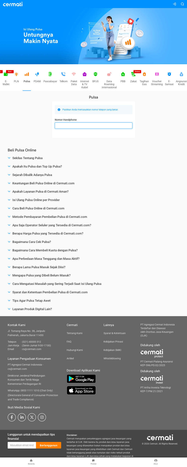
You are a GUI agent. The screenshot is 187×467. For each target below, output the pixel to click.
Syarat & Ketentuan (115, 333)
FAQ (69, 341)
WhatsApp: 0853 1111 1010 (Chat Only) (30, 390)
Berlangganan (48, 445)
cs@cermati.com (31, 349)
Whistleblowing (112, 358)
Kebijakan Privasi (113, 341)
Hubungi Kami (75, 350)
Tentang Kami (74, 333)
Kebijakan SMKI (112, 350)
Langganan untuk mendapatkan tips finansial (31, 436)
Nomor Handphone (66, 119)
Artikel (70, 358)
